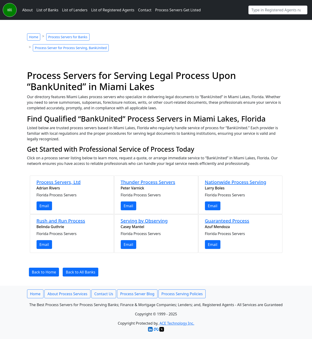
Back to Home (44, 272)
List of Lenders (74, 10)
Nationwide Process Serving (235, 182)
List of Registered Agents (112, 10)
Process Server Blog (137, 293)
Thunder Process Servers (148, 182)
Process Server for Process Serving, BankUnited (71, 48)
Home (33, 37)
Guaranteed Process (227, 221)
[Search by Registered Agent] (277, 10)
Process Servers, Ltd (59, 182)
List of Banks (47, 10)
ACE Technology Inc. (177, 323)
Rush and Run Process (61, 221)
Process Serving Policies (182, 293)
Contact (144, 10)
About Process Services (67, 293)
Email (44, 205)
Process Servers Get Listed (178, 10)
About (27, 10)
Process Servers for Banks (67, 37)
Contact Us (103, 293)
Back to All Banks (80, 272)
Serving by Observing (144, 221)
